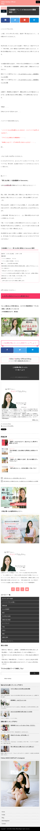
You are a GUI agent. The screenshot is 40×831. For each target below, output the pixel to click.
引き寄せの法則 (6, 616)
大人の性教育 (5, 609)
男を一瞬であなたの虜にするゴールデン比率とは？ (22, 746)
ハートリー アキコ (6, 423)
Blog (3, 817)
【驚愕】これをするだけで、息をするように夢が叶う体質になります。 (23, 442)
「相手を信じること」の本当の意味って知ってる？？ (14, 478)
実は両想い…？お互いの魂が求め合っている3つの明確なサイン (19, 652)
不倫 (3, 626)
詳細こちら (35, 420)
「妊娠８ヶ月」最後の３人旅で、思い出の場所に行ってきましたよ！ (23, 460)
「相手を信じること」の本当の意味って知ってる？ (23, 468)
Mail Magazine (5, 820)
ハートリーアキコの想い (8, 426)
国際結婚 (4, 605)
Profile (3, 814)
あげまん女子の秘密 (7, 598)
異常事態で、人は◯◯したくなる (18, 700)
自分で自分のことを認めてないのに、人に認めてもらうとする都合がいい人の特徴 (20, 481)
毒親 (3, 633)
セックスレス (5, 623)
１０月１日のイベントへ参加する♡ (15, 296)
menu (38, 1)
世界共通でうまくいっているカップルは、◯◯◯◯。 (23, 725)
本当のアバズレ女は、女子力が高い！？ (20, 735)
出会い (4, 630)
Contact (4, 823)
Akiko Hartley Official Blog (15, 828)
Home (3, 811)
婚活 (3, 612)
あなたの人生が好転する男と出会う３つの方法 (21, 711)
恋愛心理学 (5, 637)
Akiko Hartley (7, 678)
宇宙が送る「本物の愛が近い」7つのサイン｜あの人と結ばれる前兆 (20, 659)
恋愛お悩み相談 (6, 619)
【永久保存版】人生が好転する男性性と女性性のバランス (23, 451)
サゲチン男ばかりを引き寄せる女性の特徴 (20, 688)
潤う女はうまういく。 (8, 641)
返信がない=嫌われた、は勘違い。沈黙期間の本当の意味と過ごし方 (20, 649)
